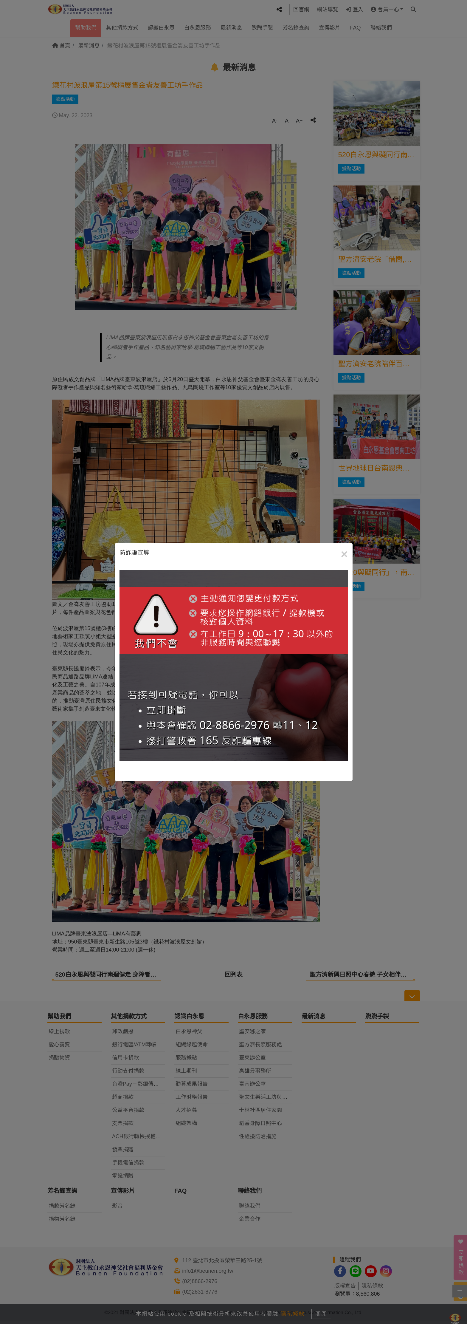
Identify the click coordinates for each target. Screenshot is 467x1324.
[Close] (344, 554)
